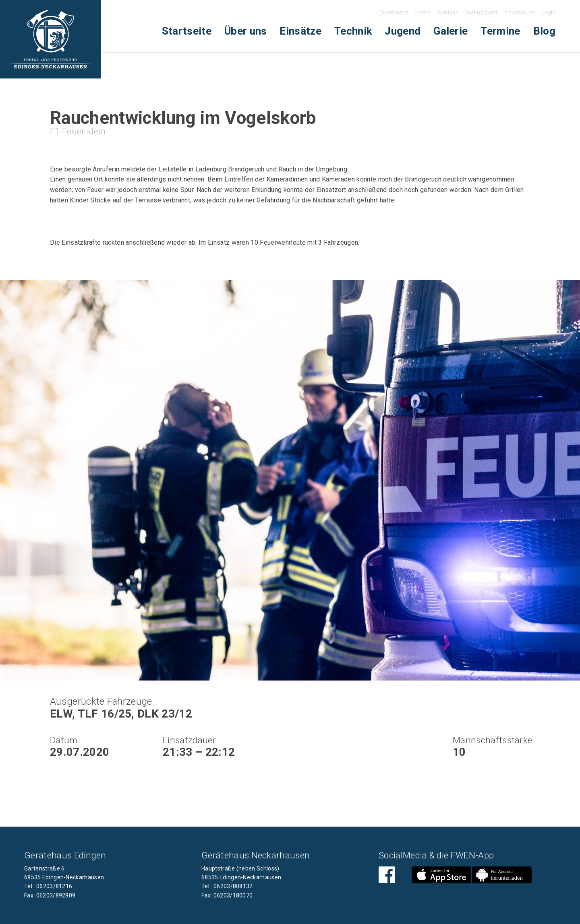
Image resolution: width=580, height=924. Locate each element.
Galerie (450, 31)
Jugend (402, 31)
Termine (500, 31)
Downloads (394, 12)
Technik (353, 31)
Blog (544, 31)
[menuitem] (186, 31)
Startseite (186, 31)
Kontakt (447, 12)
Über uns (245, 31)
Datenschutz (481, 12)
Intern (423, 12)
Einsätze (300, 31)
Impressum (520, 12)
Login (548, 12)
